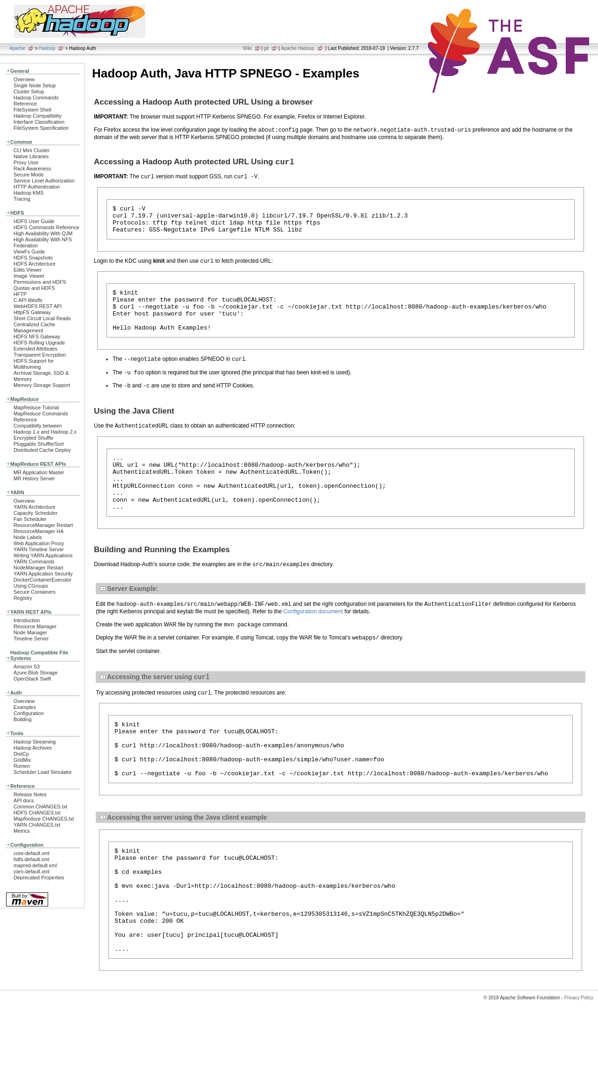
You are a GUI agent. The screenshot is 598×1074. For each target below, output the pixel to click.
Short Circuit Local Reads (42, 318)
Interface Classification (39, 122)
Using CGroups (31, 586)
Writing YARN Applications (43, 555)
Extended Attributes (35, 348)
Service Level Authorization (44, 180)
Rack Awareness (32, 168)
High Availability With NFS (43, 239)
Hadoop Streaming (35, 741)
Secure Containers (35, 592)
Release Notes (30, 794)
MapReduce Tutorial (36, 407)
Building (23, 719)
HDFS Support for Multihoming (34, 364)
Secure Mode (28, 174)
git (266, 48)
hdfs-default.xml (31, 859)
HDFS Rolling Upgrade (39, 342)
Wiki (247, 48)
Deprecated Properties (39, 877)
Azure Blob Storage (35, 672)
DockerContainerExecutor (42, 580)
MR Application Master (39, 472)
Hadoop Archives (33, 748)
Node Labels (28, 537)
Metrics (22, 831)
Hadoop (47, 48)
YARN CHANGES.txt (37, 825)
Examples (25, 707)
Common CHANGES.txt (40, 806)
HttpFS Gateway (32, 312)
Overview (24, 79)
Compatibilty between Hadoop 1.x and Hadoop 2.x (45, 429)
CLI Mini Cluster (32, 150)
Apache (17, 48)
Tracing (22, 199)
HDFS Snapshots (33, 257)
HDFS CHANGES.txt (37, 812)
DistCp (21, 754)
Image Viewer (29, 276)
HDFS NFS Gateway (37, 336)
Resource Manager (35, 626)
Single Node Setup (35, 85)
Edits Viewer (28, 270)
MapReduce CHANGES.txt (44, 818)
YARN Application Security (43, 573)
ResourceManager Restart (43, 525)
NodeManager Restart (39, 567)
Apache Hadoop (297, 48)
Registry (23, 598)
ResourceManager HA (39, 531)
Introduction (27, 620)
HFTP (20, 294)
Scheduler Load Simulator (43, 772)
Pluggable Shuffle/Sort (39, 444)
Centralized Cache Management (34, 327)
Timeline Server (31, 638)
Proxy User (26, 162)
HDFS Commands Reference (46, 227)
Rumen (22, 766)
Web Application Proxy (39, 543)
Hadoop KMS (28, 193)
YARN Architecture (34, 507)
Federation (26, 245)
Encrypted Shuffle (33, 438)
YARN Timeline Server (39, 549)
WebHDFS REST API (38, 306)
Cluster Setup (29, 91)
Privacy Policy (578, 1057)
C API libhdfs (28, 300)
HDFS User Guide (34, 221)
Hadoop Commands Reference (36, 100)
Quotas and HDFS (34, 288)
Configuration (28, 713)
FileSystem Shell (32, 109)
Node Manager (30, 632)
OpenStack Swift (32, 678)
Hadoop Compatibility (38, 116)
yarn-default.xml (32, 871)
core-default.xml (32, 853)
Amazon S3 (27, 666)
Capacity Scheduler (35, 513)
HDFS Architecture (35, 264)
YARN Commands (34, 561)
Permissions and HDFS (40, 282)
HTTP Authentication (37, 187)
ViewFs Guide (29, 251)
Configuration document (313, 638)
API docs (24, 800)
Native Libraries (31, 156)
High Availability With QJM (43, 233)
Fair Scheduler (30, 519)
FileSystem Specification (41, 128)
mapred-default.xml (35, 865)
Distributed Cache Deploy (42, 450)
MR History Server (34, 478)
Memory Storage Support (42, 385)
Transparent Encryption (40, 355)
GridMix (22, 760)
